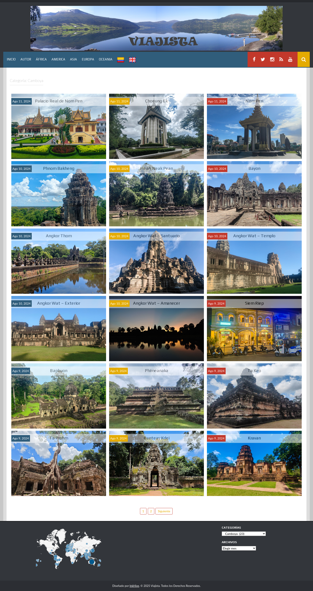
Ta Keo (254, 370)
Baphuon (58, 370)
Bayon (254, 168)
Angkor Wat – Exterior (58, 303)
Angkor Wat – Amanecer (156, 303)
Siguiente (164, 511)
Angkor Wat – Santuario (156, 235)
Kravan (254, 437)
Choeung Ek (156, 100)
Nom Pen (254, 100)
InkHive (134, 586)
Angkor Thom (59, 235)
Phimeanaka (156, 370)
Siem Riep (254, 303)
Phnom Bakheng (58, 168)
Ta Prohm (58, 437)
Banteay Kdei (157, 437)
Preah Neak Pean (156, 168)
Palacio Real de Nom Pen (59, 100)
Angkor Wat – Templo (254, 235)
